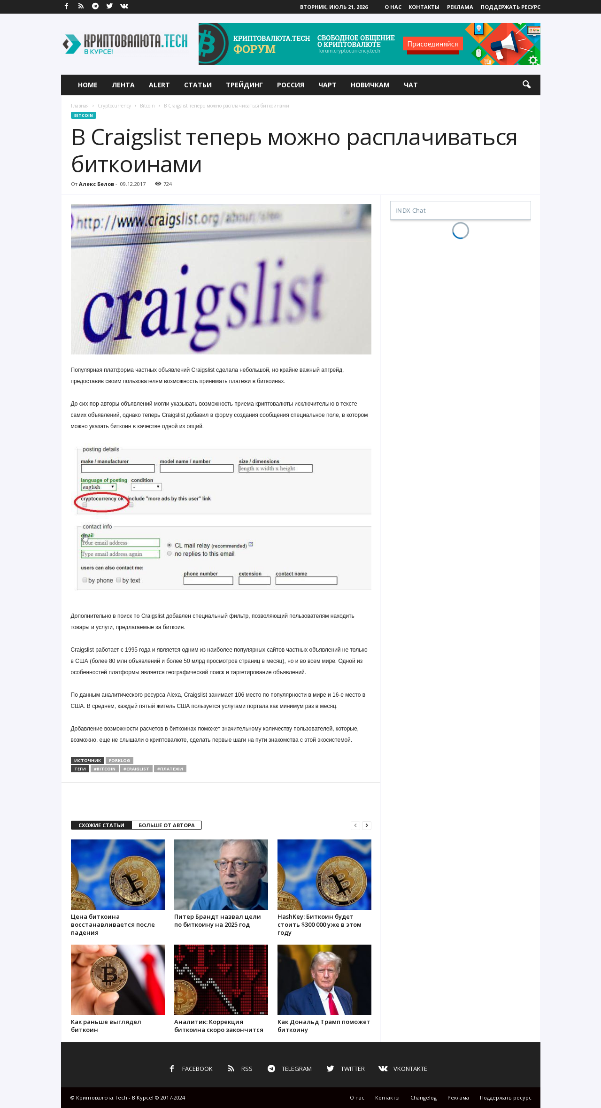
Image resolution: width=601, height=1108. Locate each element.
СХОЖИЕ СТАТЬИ (101, 825)
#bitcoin (105, 769)
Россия (290, 84)
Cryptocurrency (114, 105)
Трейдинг (244, 84)
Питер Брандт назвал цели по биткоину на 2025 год (217, 920)
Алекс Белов (96, 183)
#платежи (170, 769)
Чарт (327, 84)
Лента (123, 84)
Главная (80, 105)
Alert (159, 84)
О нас (393, 6)
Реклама (460, 6)
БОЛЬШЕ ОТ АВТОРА (167, 825)
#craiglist (136, 769)
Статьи (198, 84)
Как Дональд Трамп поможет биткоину (323, 1025)
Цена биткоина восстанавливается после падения (113, 924)
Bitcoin (147, 105)
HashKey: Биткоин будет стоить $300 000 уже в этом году (319, 924)
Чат (411, 84)
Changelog (423, 1097)
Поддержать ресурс (510, 6)
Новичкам (370, 84)
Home (88, 84)
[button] (526, 85)
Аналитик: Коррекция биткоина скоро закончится (218, 1025)
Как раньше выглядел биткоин (106, 1025)
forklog (119, 760)
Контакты (423, 6)
